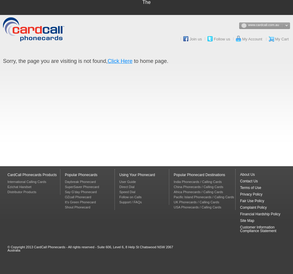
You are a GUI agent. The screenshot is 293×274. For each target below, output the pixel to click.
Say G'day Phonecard (81, 192)
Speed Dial (127, 192)
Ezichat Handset (19, 187)
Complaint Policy (253, 207)
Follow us (222, 39)
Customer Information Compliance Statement (258, 229)
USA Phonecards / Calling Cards (197, 207)
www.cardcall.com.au (269, 26)
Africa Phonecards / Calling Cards (198, 192)
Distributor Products (21, 192)
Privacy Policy (251, 194)
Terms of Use (250, 188)
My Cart (282, 39)
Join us (196, 39)
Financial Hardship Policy (260, 214)
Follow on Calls (130, 197)
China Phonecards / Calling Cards (198, 187)
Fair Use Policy (252, 201)
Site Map (247, 221)
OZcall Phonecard (78, 197)
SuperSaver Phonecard (82, 187)
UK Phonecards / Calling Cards (196, 202)
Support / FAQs (130, 202)
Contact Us (249, 181)
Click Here (120, 61)
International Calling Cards (26, 182)
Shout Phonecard (77, 207)
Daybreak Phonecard (80, 182)
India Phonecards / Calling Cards (198, 182)
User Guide (127, 182)
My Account (252, 39)
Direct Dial (127, 187)
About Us (247, 174)
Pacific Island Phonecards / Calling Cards (204, 197)
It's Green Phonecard (80, 202)
